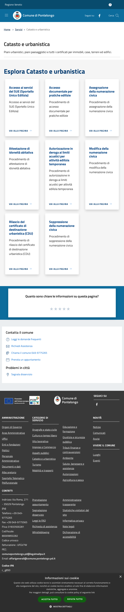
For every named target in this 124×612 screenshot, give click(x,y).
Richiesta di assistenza (44, 526)
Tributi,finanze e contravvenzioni (71, 450)
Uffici (5, 439)
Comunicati (99, 433)
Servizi (18, 29)
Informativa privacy (73, 521)
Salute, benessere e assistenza (73, 466)
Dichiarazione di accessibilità (71, 534)
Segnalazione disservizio (39, 512)
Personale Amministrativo (10, 458)
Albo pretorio (9, 472)
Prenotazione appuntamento (40, 502)
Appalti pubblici (40, 453)
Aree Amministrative (13, 433)
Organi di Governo (12, 427)
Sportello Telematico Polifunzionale (13, 480)
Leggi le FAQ (39, 521)
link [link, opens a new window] (93, 592)
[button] (62, 606)
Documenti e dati (11, 466)
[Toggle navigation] (6, 15)
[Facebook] (98, 15)
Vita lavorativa (40, 441)
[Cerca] (117, 15)
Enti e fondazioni (11, 444)
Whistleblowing (40, 532)
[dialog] (62, 592)
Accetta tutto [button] (49, 599)
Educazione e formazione (70, 429)
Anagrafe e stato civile (44, 430)
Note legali (68, 526)
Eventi (96, 460)
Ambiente (68, 458)
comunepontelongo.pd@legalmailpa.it (23, 554)
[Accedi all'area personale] (110, 4)
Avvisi (96, 439)
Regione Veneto (13, 4)
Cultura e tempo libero (44, 435)
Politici (5, 450)
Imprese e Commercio (44, 447)
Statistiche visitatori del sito (76, 512)
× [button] (120, 577)
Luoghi (96, 455)
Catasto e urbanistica (44, 459)
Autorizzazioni (70, 474)
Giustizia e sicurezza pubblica (74, 439)
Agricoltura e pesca (73, 480)
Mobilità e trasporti (42, 470)
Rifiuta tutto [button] (75, 599)
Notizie (97, 427)
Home (7, 29)
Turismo (36, 465)
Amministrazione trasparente (72, 502)
